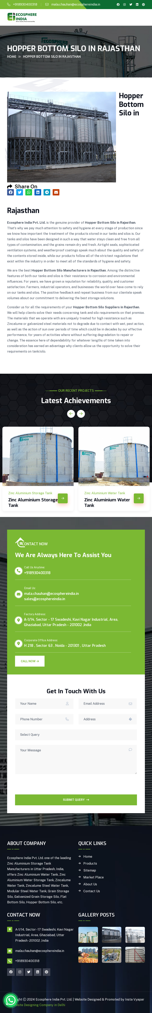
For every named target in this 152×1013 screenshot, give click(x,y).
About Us (90, 884)
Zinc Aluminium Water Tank (107, 502)
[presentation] (45, 786)
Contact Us (91, 891)
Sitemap (89, 870)
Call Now (30, 661)
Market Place (93, 877)
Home (11, 57)
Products (90, 863)
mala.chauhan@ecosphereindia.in (75, 4)
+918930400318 (25, 4)
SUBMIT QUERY (76, 799)
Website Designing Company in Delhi (37, 1005)
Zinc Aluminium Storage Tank (33, 502)
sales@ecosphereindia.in (44, 599)
